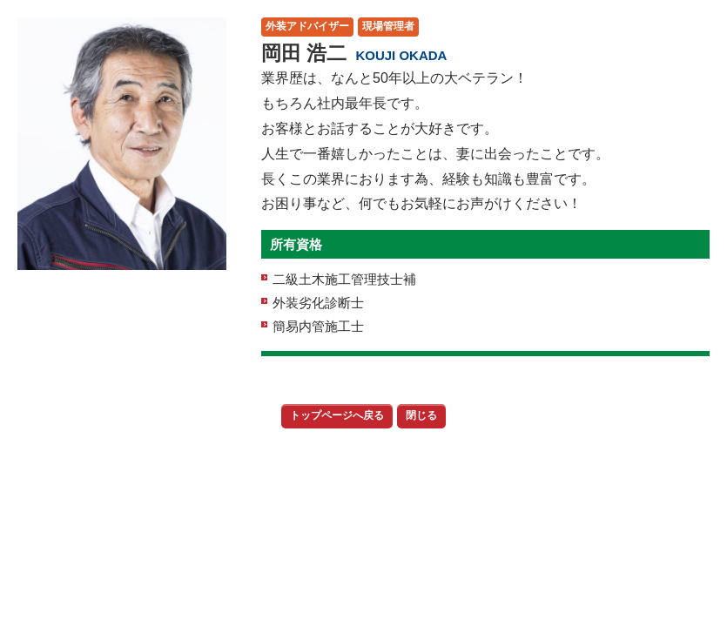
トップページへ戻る (337, 415)
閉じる (421, 415)
